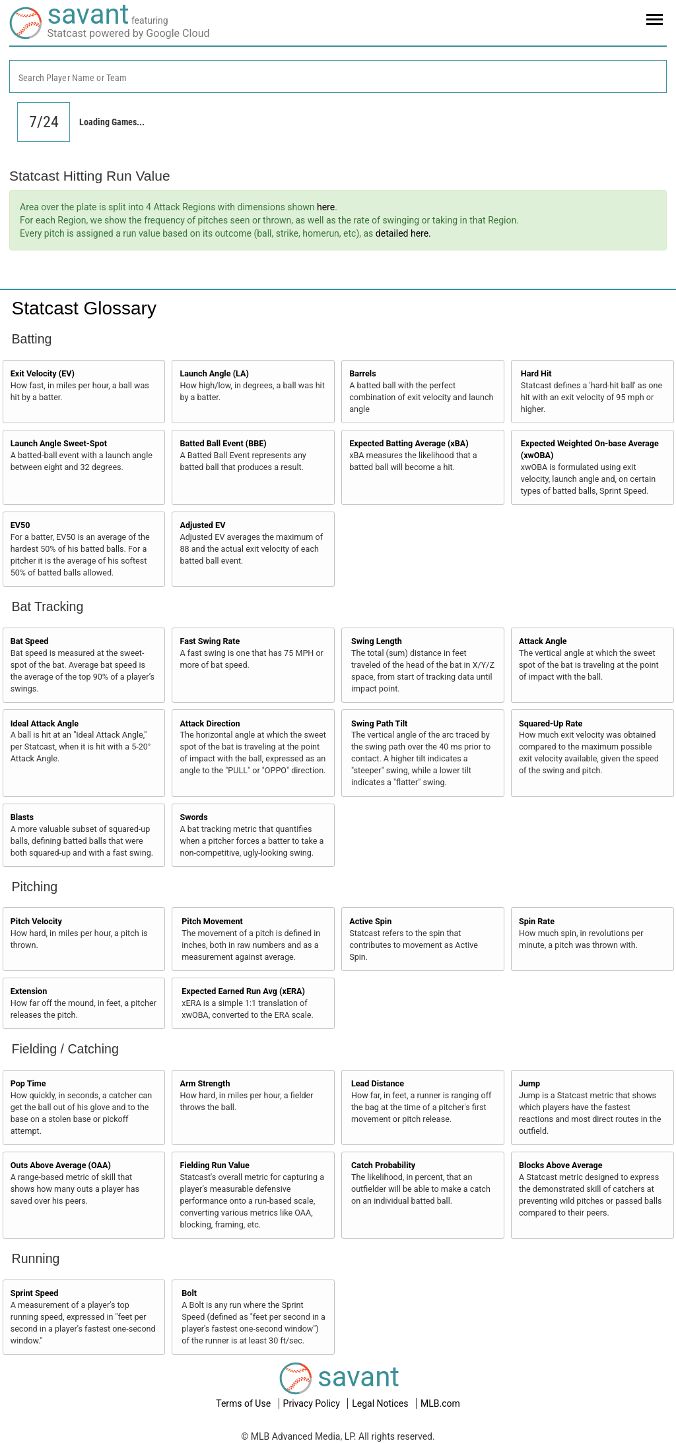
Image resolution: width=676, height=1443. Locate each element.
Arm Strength (205, 1083)
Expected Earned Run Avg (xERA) (243, 991)
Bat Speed (30, 641)
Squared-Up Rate (550, 723)
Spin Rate (537, 921)
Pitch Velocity (36, 921)
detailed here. (403, 233)
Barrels (362, 373)
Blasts (22, 817)
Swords (193, 817)
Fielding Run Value (214, 1165)
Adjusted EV (202, 525)
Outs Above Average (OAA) (61, 1165)
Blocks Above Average (561, 1165)
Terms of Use (244, 1403)
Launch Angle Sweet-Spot (59, 443)
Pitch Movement (212, 921)
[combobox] (338, 76)
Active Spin (370, 921)
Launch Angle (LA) (214, 373)
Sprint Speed (35, 1293)
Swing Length (376, 641)
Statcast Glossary (84, 308)
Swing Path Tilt (379, 723)
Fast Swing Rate (210, 641)
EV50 (20, 525)
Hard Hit (536, 373)
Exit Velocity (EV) (43, 373)
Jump (529, 1083)
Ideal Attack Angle (45, 723)
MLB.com (440, 1403)
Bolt (189, 1293)
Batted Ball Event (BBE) (223, 443)
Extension (29, 991)
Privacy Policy (313, 1403)
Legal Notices (381, 1403)
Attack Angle (543, 641)
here (326, 207)
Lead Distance (377, 1083)
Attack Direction (210, 723)
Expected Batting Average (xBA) (409, 443)
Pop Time (28, 1083)
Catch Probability (383, 1165)
